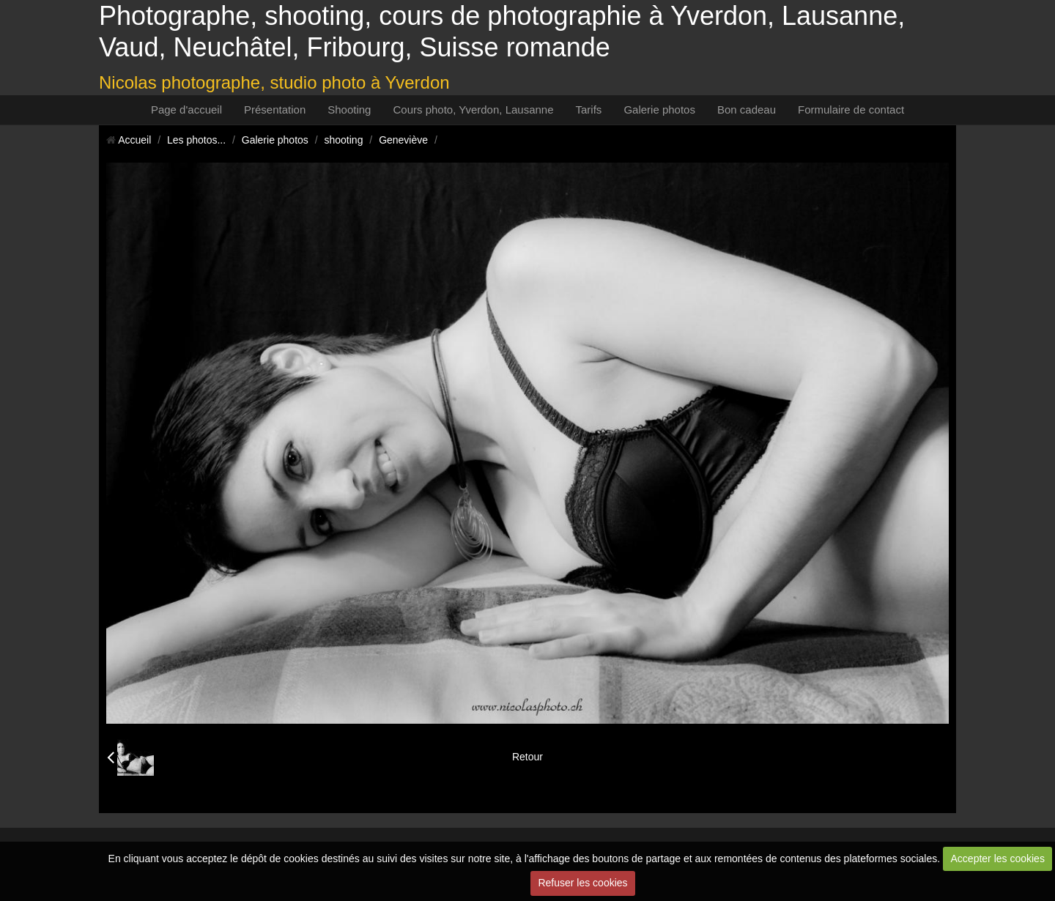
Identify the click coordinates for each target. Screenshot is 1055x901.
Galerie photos (659, 109)
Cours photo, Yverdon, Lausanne (473, 109)
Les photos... (196, 140)
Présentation (275, 109)
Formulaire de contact (851, 109)
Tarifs (589, 109)
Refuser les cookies (582, 883)
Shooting (349, 109)
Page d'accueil (186, 109)
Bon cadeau (746, 109)
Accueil (134, 140)
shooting (344, 140)
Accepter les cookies (998, 858)
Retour (527, 757)
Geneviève (403, 140)
